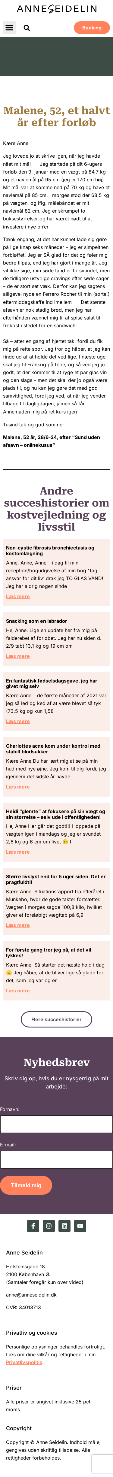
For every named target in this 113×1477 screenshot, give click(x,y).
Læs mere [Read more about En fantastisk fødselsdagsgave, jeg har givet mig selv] (18, 721)
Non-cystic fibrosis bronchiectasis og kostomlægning (50, 550)
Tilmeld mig (26, 1185)
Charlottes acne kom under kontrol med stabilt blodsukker (53, 749)
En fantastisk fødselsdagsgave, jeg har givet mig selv (51, 683)
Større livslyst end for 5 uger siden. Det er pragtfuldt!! (56, 879)
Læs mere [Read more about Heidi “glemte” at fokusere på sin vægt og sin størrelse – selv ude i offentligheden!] (18, 852)
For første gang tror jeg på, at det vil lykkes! (48, 952)
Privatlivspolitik (24, 1362)
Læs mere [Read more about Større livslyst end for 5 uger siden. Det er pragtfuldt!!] (18, 925)
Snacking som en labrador (36, 621)
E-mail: (8, 1144)
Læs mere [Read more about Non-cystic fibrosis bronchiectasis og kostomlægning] (18, 596)
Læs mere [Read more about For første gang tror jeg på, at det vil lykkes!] (18, 991)
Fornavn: (10, 1109)
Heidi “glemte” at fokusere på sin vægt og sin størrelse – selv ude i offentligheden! (55, 814)
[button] (9, 27)
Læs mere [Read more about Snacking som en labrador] (18, 656)
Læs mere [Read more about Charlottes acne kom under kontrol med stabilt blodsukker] (18, 787)
